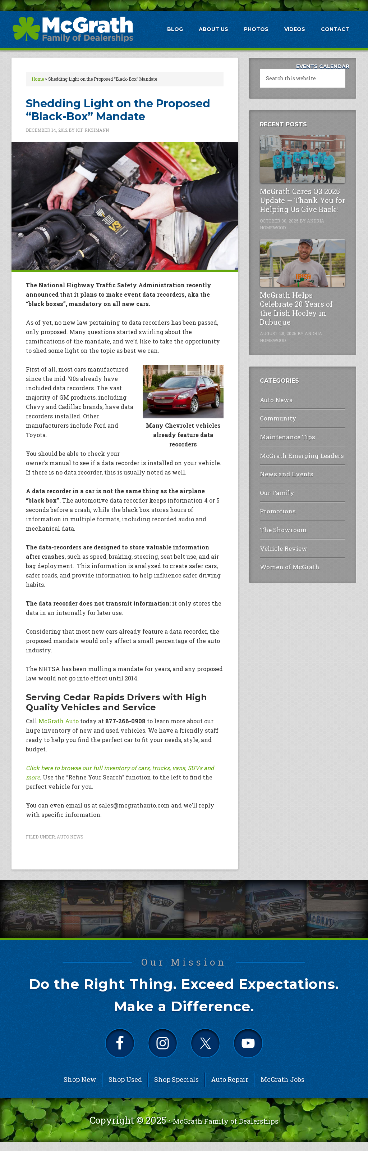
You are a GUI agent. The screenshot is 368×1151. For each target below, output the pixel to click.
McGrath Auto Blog (73, 29)
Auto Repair (229, 1088)
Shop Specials (176, 1088)
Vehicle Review (279, 533)
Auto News (70, 837)
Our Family (274, 482)
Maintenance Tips (283, 432)
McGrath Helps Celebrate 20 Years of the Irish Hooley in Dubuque (296, 308)
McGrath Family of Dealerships (226, 1129)
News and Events (281, 466)
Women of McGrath (284, 550)
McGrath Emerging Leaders (295, 449)
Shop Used (125, 1088)
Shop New (80, 1088)
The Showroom (279, 516)
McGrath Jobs (282, 1088)
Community (275, 415)
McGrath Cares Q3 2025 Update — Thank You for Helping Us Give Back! (302, 200)
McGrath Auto (58, 721)
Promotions (275, 499)
